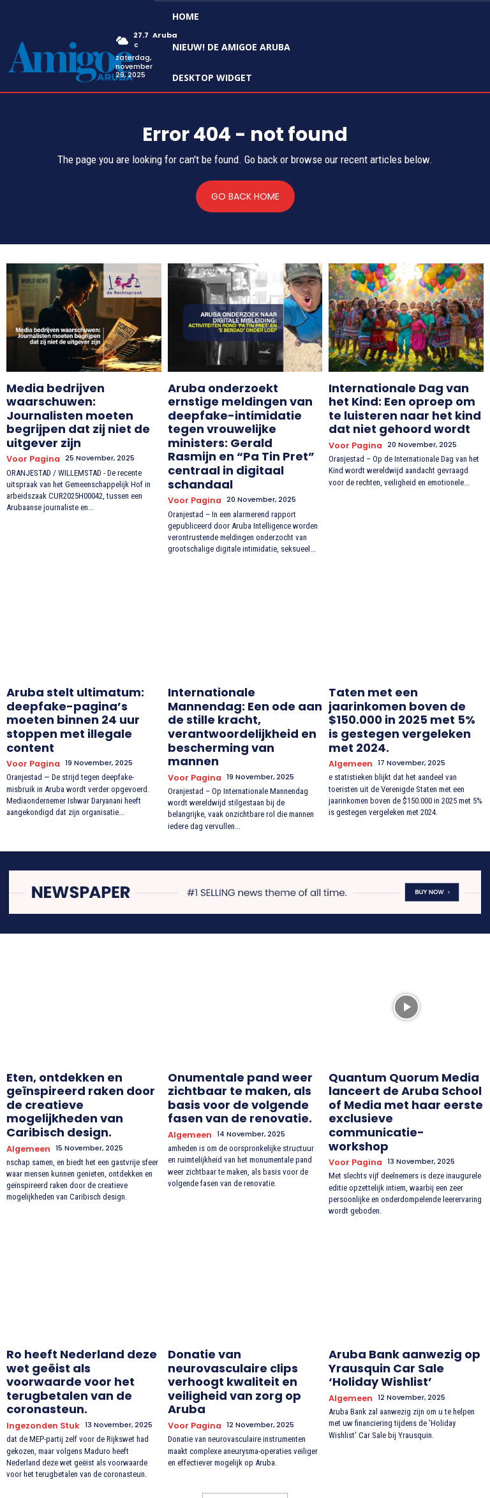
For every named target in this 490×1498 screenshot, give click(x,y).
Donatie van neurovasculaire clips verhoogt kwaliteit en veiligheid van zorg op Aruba (239, 1246)
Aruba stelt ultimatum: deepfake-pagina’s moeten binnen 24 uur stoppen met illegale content (75, 660)
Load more (245, 1362)
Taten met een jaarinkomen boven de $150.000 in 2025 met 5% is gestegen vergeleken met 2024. (406, 660)
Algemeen (349, 691)
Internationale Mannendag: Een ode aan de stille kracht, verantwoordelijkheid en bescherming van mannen (237, 660)
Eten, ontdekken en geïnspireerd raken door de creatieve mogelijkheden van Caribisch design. (78, 1004)
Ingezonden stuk (39, 1281)
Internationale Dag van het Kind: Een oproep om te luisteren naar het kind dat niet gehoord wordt (405, 403)
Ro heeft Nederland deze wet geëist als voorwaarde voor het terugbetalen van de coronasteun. (83, 1251)
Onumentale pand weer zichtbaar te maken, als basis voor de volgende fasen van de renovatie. (244, 1004)
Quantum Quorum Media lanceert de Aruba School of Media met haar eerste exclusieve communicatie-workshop (397, 1010)
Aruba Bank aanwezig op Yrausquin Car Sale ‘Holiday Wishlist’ (395, 1246)
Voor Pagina (30, 423)
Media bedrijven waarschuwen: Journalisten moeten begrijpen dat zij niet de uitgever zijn (83, 398)
